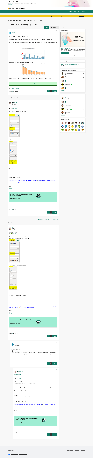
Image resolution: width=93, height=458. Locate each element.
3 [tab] (72, 55)
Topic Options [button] (53, 27)
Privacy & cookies (70, 450)
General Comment (15, 88)
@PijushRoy (18, 351)
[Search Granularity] (52, 14)
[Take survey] (65, 53)
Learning (52, 8)
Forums (27, 8)
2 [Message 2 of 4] (12, 209)
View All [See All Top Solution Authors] (63, 90)
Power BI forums (12, 20)
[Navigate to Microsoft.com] (11, 8)
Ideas (37, 8)
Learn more (10, 4)
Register (70, 11)
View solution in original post (14, 205)
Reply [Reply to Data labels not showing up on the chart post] (55, 91)
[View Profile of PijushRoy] (16, 102)
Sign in (75, 11)
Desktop (41, 20)
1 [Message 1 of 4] (12, 91)
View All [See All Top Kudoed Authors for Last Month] (63, 115)
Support (57, 8)
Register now (81, 16)
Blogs (48, 8)
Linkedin (10, 188)
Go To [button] (83, 11)
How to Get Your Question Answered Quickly (70, 64)
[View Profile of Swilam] (13, 32)
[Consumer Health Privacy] (23, 454)
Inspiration (32, 8)
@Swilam (15, 108)
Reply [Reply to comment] (55, 212)
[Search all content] (71, 14)
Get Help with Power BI (30, 20)
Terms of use (77, 450)
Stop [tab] (74, 55)
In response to (15, 346)
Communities (42, 8)
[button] (46, 27)
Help (78, 11)
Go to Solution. (35, 83)
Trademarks (83, 450)
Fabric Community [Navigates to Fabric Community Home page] (20, 8)
